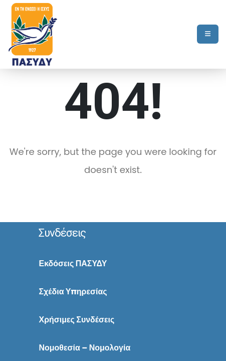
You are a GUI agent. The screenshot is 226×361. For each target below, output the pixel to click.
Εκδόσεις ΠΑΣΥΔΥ (73, 263)
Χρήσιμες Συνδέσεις (76, 319)
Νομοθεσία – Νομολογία (84, 347)
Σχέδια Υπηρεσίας (73, 291)
